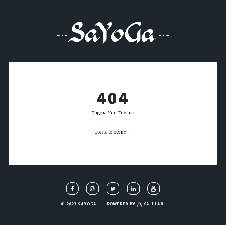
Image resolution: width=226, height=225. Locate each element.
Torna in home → (113, 132)
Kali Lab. (150, 204)
